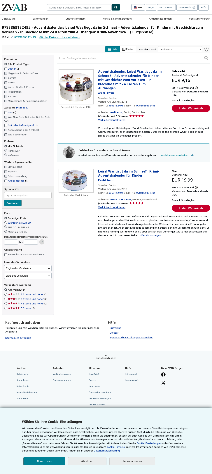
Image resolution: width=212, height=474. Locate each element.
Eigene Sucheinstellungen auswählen (131, 337)
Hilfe (203, 7)
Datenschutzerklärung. (107, 450)
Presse (92, 380)
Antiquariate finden (160, 18)
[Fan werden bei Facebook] (163, 374)
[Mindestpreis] (11, 242)
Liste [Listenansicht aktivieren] (113, 49)
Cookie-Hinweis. (116, 446)
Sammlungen (40, 18)
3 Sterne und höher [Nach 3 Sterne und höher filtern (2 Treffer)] (27, 299)
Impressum (94, 386)
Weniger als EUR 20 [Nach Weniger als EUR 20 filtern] (17, 222)
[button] (206, 58)
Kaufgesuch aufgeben (18, 337)
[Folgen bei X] (163, 383)
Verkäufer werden (199, 18)
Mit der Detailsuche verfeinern (59, 37)
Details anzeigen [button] (151, 235)
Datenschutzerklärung (100, 392)
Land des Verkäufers (17, 275)
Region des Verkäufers (18, 268)
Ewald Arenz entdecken (178, 155)
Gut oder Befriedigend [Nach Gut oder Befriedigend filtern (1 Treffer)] (21, 125)
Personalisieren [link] (132, 461)
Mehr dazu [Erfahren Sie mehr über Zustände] (22, 107)
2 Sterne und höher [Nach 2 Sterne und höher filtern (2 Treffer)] (27, 294)
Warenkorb (22, 398)
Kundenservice (132, 380)
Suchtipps (115, 327)
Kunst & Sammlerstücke (117, 18)
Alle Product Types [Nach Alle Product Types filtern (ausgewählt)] (17, 64)
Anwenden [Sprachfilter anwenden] (13, 203)
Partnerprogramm (62, 380)
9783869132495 (25, 37)
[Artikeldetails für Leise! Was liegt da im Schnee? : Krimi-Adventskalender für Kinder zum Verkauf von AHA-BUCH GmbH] (76, 181)
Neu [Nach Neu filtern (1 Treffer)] (10, 112)
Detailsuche (8, 18)
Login (151, 7)
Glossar (114, 332)
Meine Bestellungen (27, 392)
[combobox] (79, 7)
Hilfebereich (131, 374)
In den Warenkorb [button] (191, 108)
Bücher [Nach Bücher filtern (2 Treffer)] (12, 68)
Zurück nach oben (106, 357)
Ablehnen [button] (87, 461)
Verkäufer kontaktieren (111, 119)
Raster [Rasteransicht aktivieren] (128, 49)
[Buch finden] (116, 7)
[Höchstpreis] (31, 242)
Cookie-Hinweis (97, 404)
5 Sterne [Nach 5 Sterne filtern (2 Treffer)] (21, 308)
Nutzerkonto (166, 7)
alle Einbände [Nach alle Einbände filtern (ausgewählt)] (14, 146)
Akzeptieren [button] (44, 461)
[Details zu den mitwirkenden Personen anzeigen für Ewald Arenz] (106, 92)
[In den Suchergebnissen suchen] (133, 58)
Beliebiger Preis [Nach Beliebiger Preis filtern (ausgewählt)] (15, 218)
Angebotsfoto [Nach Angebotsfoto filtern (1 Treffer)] (16, 180)
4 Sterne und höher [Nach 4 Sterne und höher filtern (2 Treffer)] (27, 303)
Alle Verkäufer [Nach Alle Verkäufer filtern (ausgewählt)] (17, 289)
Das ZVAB (94, 374)
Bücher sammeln (75, 18)
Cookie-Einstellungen (149, 443)
